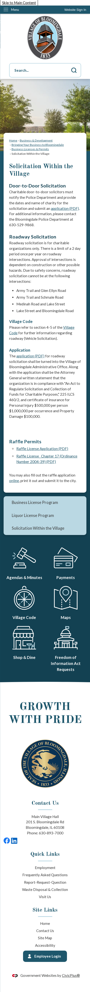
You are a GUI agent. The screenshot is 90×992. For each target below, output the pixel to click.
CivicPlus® (71, 975)
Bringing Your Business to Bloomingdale (38, 145)
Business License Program (35, 502)
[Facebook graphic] (7, 840)
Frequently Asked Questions (45, 875)
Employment (45, 867)
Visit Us (45, 897)
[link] (75, 10)
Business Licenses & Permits (30, 149)
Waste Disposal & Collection (45, 889)
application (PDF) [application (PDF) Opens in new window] (65, 208)
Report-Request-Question (45, 882)
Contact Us (45, 930)
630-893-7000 (51, 833)
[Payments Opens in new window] (65, 562)
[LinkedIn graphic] (14, 840)
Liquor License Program (33, 515)
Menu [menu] (15, 10)
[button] (74, 70)
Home (13, 140)
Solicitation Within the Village (38, 528)
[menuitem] (45, 502)
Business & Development (36, 140)
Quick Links (45, 854)
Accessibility (45, 945)
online (14, 480)
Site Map (45, 938)
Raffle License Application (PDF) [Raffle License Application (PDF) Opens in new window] (42, 448)
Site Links (45, 910)
